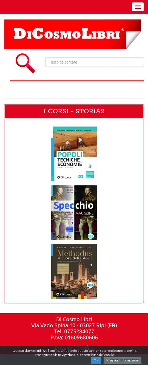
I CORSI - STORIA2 (74, 112)
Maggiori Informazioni (122, 360)
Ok (96, 360)
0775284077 (79, 331)
